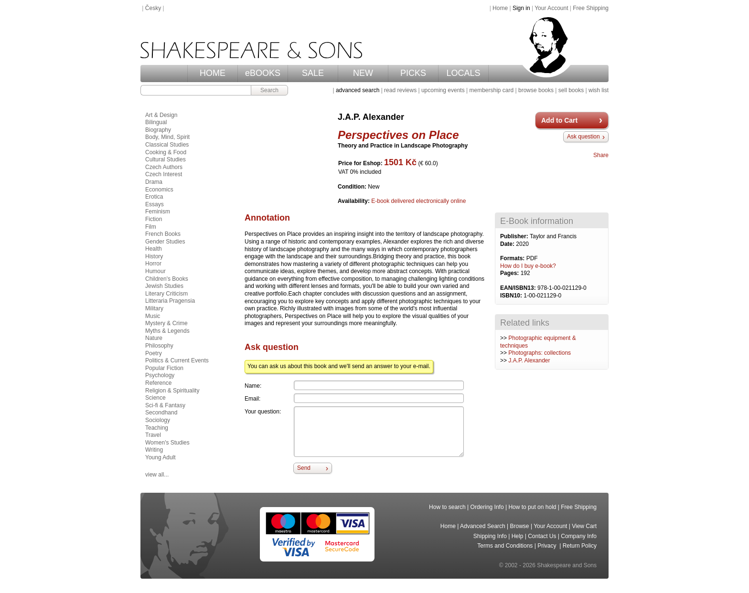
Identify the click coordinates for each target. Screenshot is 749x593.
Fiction (153, 219)
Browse (519, 526)
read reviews (400, 90)
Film (150, 226)
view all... (157, 474)
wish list (598, 90)
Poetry (153, 353)
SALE (313, 73)
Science (155, 397)
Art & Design (161, 115)
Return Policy (580, 545)
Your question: (263, 411)
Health (153, 248)
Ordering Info (487, 507)
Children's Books (166, 278)
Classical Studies (167, 144)
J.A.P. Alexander (529, 360)
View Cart (584, 526)
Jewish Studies (164, 286)
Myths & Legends (167, 331)
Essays (154, 204)
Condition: (353, 186)
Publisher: (515, 236)
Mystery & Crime (166, 323)
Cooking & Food (165, 152)
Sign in (521, 8)
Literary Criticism (166, 293)
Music (152, 316)
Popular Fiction (164, 368)
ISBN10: (512, 295)
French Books (163, 234)
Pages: (510, 273)
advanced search (357, 90)
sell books (571, 90)
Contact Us (542, 536)
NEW (363, 73)
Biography (158, 130)
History (154, 256)
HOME (212, 73)
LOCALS (463, 73)
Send (303, 468)
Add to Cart (559, 120)
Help (518, 536)
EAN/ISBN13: (518, 288)
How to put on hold (532, 507)
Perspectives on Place (398, 134)
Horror (153, 263)
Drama (153, 182)
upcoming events (443, 90)
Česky (153, 8)
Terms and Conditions (505, 545)
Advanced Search (482, 526)
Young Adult (160, 457)
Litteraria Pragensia (170, 300)
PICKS (413, 73)
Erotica (154, 196)
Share (601, 155)
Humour (155, 271)
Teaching (156, 427)
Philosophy (159, 345)
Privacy (547, 545)
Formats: (513, 258)
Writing (154, 449)
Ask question (583, 136)
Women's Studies (167, 442)
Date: (508, 244)
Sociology (157, 420)
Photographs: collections (539, 352)
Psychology (159, 375)
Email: (252, 398)
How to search (447, 507)
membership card (491, 90)
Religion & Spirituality (172, 390)
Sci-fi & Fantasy (165, 405)
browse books (536, 90)
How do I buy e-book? (528, 266)
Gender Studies (165, 241)
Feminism (157, 211)
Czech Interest (163, 174)
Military (154, 308)
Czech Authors (163, 167)
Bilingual (156, 122)
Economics (159, 189)
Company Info (579, 536)
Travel (153, 435)
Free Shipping (591, 8)
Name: (253, 385)
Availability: (354, 201)
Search (269, 90)
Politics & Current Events (177, 360)
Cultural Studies (165, 159)
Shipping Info (490, 536)
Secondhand (161, 412)
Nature (153, 338)
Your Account (551, 8)
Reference (158, 383)
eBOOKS (262, 73)
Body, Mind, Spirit (167, 137)
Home (500, 8)
